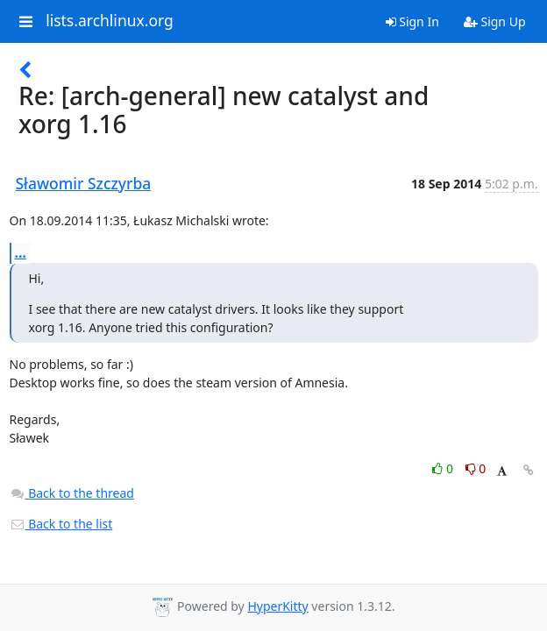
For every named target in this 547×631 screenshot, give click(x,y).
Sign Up (495, 21)
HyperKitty (277, 606)
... (21, 252)
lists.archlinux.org (110, 21)
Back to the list (61, 523)
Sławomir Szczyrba (84, 183)
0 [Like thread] (444, 468)
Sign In (412, 21)
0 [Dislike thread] (476, 468)
